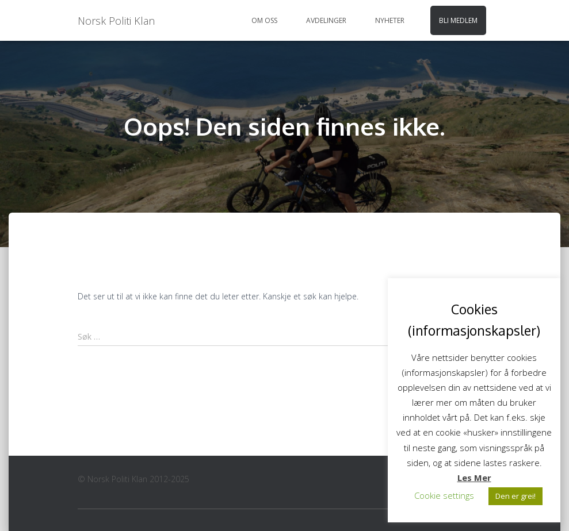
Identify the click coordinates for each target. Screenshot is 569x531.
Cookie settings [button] (444, 495)
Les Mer (474, 477)
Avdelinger (326, 20)
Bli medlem (458, 20)
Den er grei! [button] (515, 496)
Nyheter (389, 20)
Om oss (264, 20)
